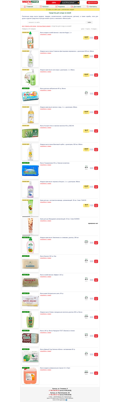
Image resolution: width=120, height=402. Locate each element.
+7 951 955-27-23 (54, 394)
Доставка (76, 6)
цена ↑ (83, 29)
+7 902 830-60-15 (54, 390)
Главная (28, 6)
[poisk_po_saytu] (57, 22)
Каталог (44, 6)
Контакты (92, 6)
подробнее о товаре (45, 34)
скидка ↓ (95, 29)
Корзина (60, 6)
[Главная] (30, 2)
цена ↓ (89, 29)
